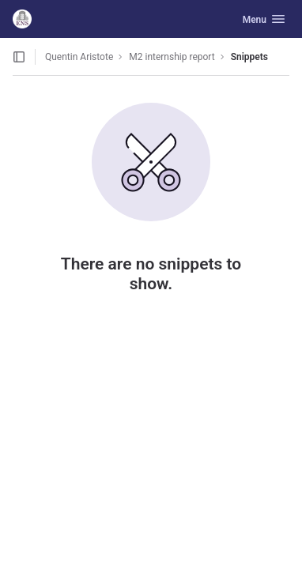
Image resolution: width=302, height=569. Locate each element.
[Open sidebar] (19, 57)
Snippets (249, 56)
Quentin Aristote (79, 56)
